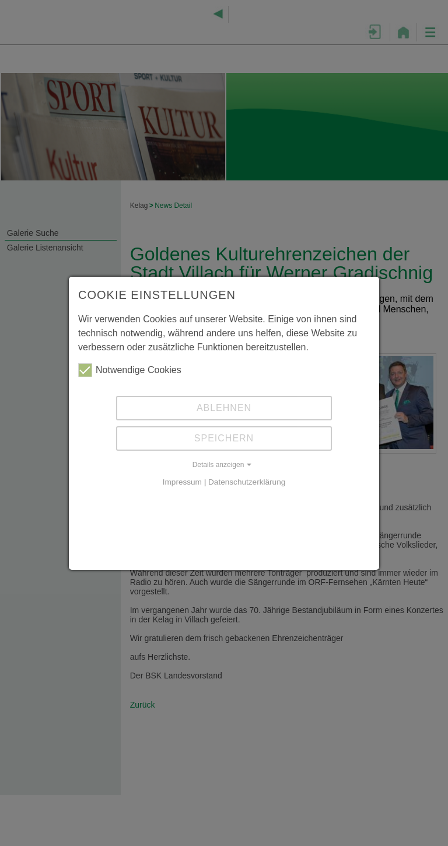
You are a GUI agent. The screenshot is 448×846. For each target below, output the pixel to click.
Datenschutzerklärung (246, 482)
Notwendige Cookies (129, 370)
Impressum (182, 482)
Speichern (224, 438)
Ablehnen (224, 408)
